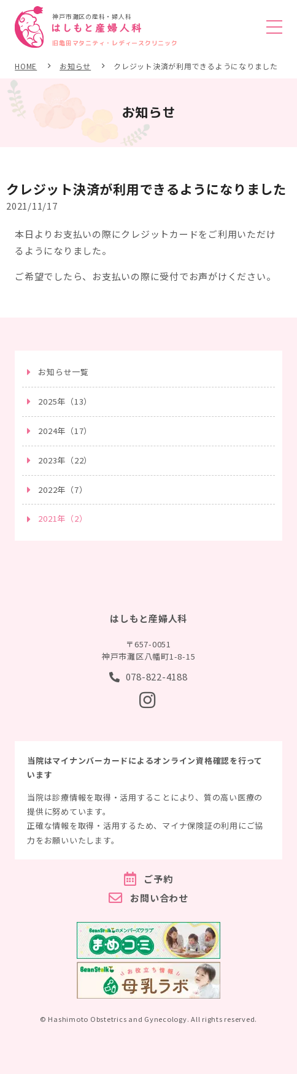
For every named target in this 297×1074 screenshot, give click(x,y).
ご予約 (158, 878)
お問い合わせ (159, 897)
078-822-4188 (157, 676)
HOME (26, 66)
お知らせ (75, 66)
